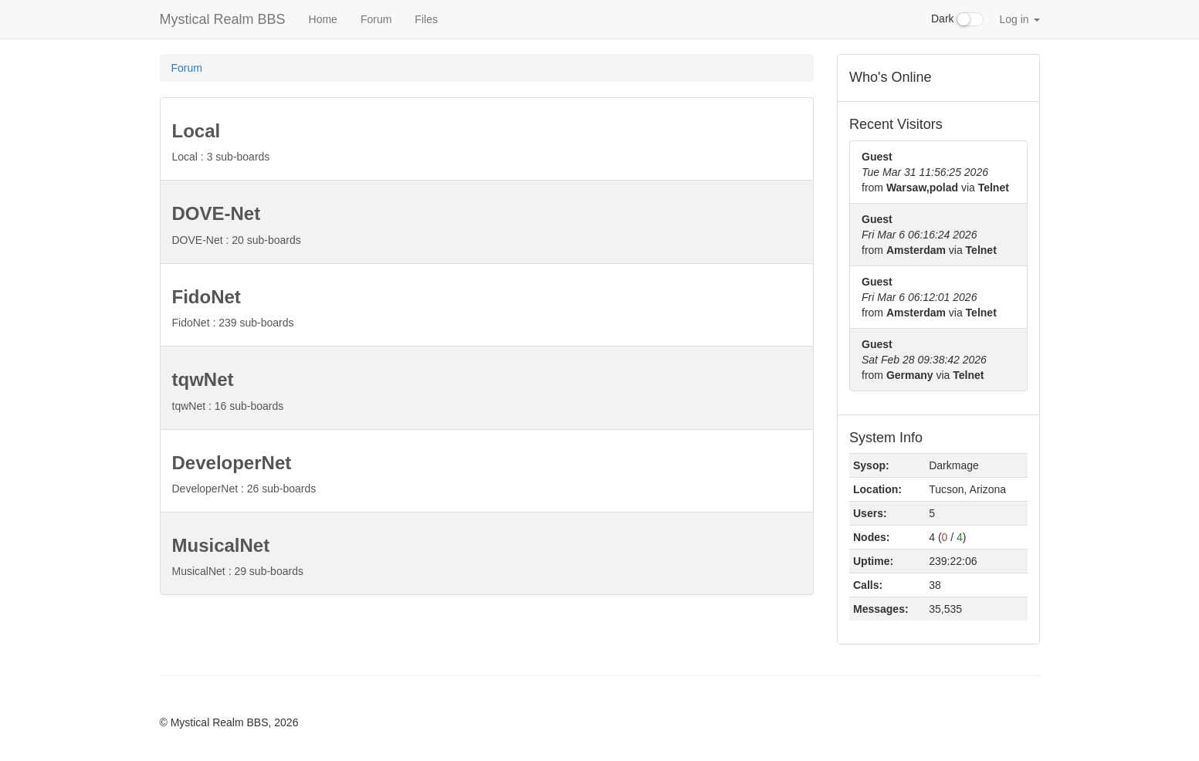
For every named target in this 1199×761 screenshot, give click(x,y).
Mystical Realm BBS (223, 19)
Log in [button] (1019, 19)
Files (426, 19)
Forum (376, 19)
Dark (957, 19)
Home (323, 19)
